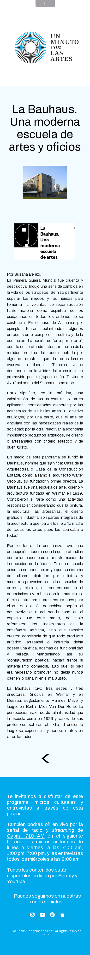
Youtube (16, 881)
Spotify (66, 875)
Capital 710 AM (26, 836)
